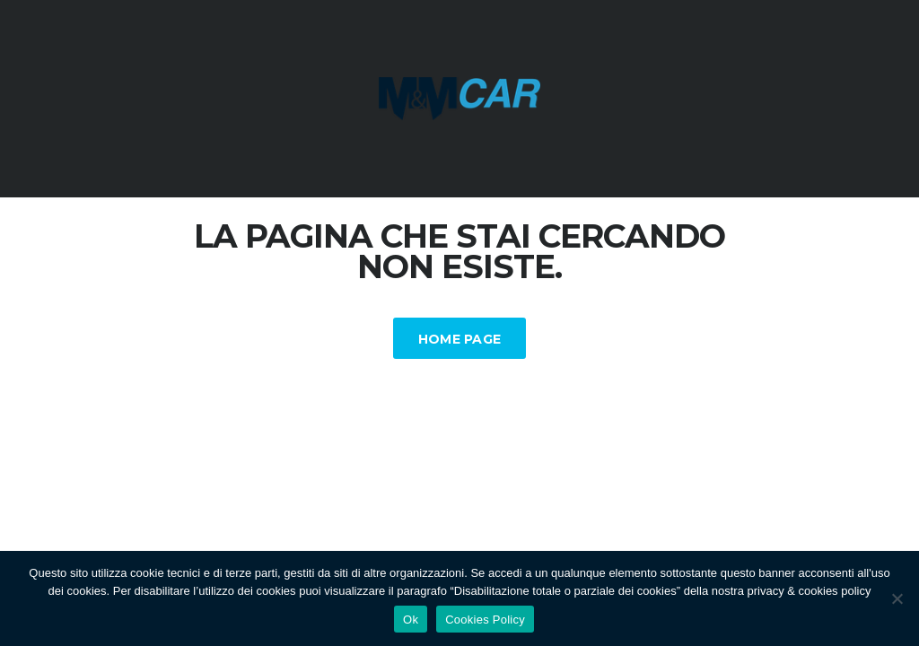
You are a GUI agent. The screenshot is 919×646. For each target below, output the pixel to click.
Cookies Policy (485, 619)
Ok (410, 619)
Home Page (460, 339)
